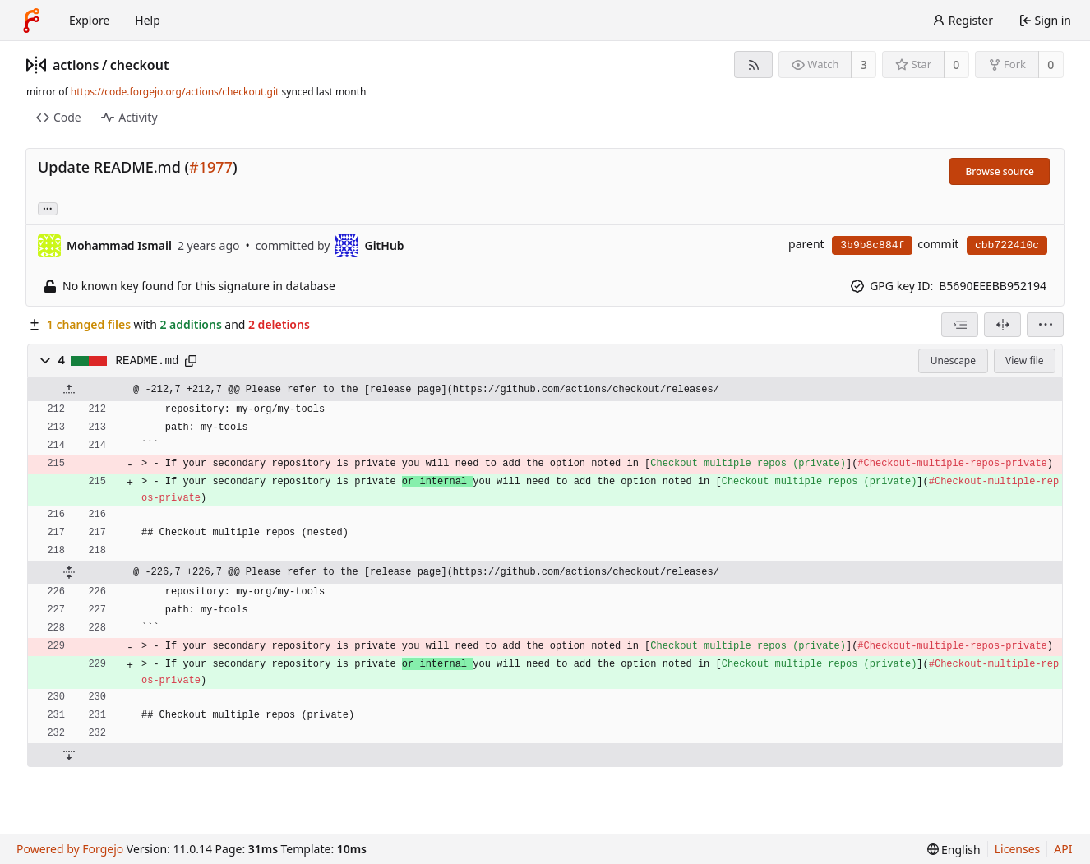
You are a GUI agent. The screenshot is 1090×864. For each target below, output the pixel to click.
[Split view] (1002, 324)
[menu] (1045, 324)
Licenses (1018, 849)
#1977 (211, 167)
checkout (139, 65)
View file (1024, 360)
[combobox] (959, 324)
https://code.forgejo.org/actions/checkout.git (175, 92)
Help (147, 20)
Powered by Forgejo (69, 849)
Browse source (999, 171)
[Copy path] (190, 360)
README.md (147, 360)
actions (76, 65)
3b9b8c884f (872, 245)
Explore (89, 20)
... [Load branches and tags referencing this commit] (48, 207)
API (1063, 849)
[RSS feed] (753, 64)
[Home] (31, 20)
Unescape (953, 360)
